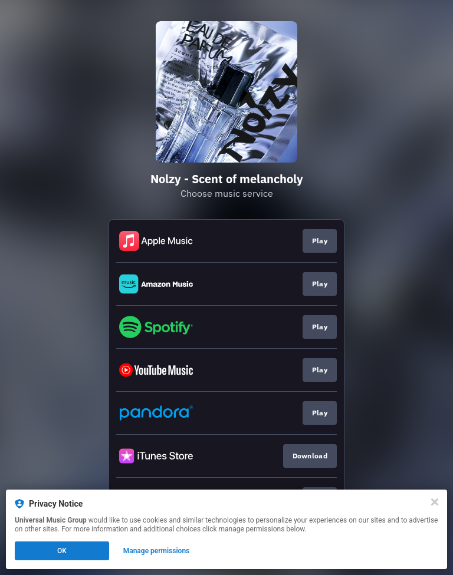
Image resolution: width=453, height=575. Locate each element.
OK (62, 551)
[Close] (434, 502)
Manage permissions (156, 551)
